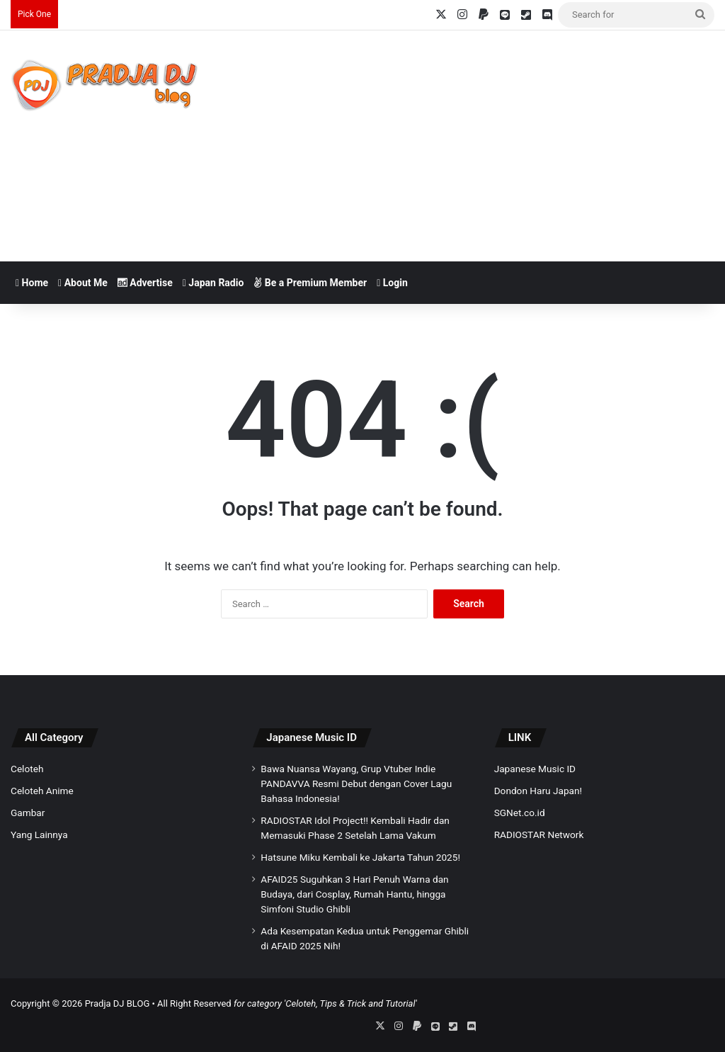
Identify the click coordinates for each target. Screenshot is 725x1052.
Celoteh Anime (42, 790)
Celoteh (27, 768)
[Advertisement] (488, 144)
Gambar (28, 812)
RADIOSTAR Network (539, 834)
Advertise (145, 282)
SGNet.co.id (519, 812)
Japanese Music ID (311, 737)
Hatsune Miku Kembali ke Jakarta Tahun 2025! (360, 857)
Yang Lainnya (39, 834)
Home (32, 282)
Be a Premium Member (310, 282)
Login (392, 282)
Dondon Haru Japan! (538, 790)
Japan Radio (213, 282)
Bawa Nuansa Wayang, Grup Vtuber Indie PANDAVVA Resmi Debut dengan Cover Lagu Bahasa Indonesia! (356, 783)
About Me (83, 282)
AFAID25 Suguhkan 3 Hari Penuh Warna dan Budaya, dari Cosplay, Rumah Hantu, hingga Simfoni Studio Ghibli (354, 894)
